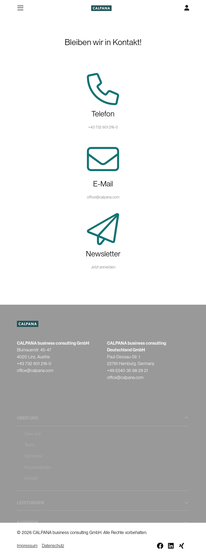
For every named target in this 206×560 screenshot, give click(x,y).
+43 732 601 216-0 (103, 127)
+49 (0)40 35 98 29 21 (127, 370)
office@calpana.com (103, 197)
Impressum (27, 545)
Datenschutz (53, 545)
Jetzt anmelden (103, 267)
